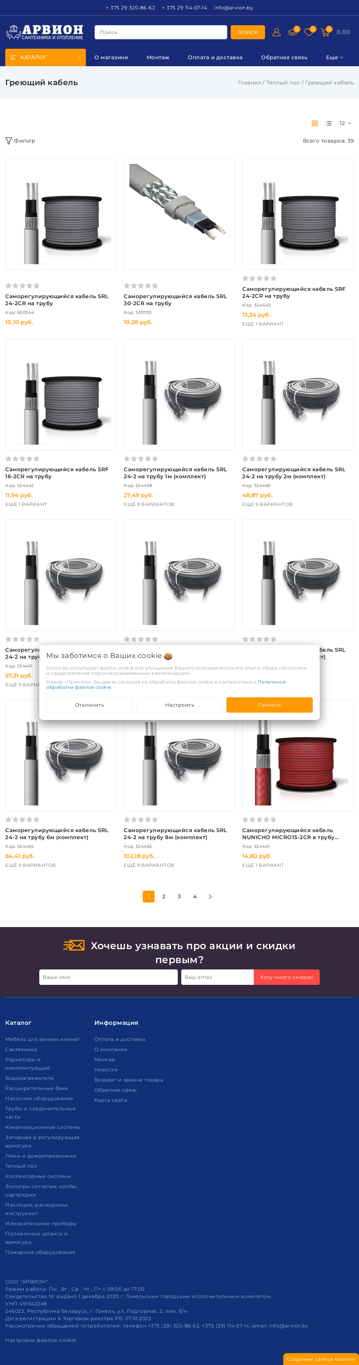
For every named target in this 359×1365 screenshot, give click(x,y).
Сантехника (22, 1049)
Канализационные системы (43, 1127)
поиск (108, 32)
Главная (249, 82)
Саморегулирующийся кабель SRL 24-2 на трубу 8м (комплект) (175, 834)
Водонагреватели (30, 1078)
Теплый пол (283, 82)
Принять (270, 705)
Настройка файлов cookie (40, 1340)
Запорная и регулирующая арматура (42, 1141)
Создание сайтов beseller (321, 1359)
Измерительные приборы (41, 1223)
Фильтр (20, 140)
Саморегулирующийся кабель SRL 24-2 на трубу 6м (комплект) (57, 834)
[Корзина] (343, 32)
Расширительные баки (37, 1088)
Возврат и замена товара (129, 1080)
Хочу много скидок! (286, 977)
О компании (111, 1049)
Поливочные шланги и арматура (36, 1237)
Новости (107, 1069)
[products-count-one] (328, 123)
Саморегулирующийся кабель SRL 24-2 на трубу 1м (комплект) (175, 473)
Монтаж (105, 1059)
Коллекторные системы (39, 1176)
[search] (248, 32)
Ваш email (198, 977)
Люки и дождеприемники (41, 1156)
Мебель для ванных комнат (43, 1039)
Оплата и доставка (120, 1039)
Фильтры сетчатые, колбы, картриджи (41, 1190)
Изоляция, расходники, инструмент (37, 1209)
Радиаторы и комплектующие (28, 1063)
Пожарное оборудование (41, 1252)
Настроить (180, 705)
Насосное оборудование (40, 1098)
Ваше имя (56, 977)
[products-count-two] (315, 123)
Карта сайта (111, 1100)
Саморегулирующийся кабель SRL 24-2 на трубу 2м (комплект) (294, 473)
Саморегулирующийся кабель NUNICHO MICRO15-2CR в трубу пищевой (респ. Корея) (288, 837)
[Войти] (276, 32)
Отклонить (89, 705)
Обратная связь (116, 1090)
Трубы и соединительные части (40, 1112)
